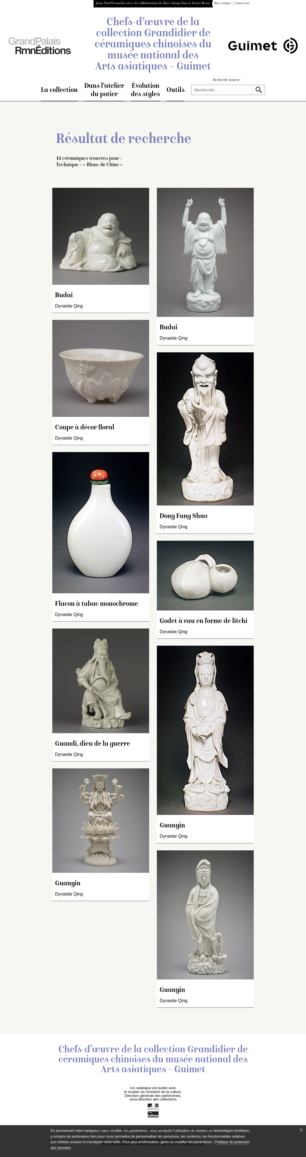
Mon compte (222, 3)
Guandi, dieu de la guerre (92, 744)
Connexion (242, 3)
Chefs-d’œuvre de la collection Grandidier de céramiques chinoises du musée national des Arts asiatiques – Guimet (153, 45)
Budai (64, 295)
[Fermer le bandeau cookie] (301, 1130)
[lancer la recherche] (259, 90)
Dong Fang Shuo (183, 516)
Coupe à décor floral (84, 427)
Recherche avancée (228, 80)
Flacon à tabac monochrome (96, 604)
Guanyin (68, 883)
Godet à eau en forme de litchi (203, 621)
